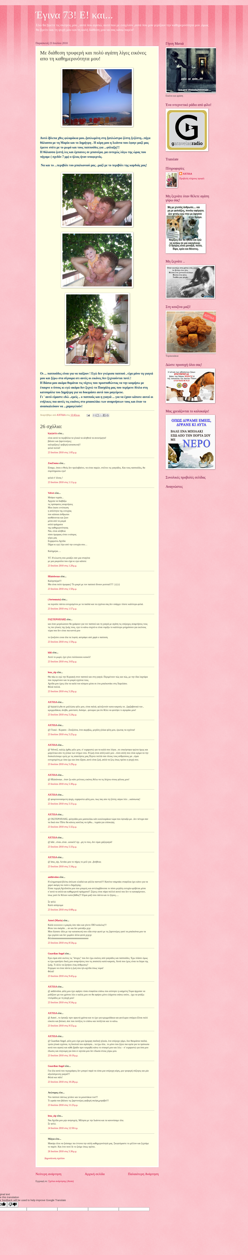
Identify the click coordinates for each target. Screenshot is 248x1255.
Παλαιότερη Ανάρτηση (143, 1174)
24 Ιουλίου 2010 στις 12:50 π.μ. (63, 1128)
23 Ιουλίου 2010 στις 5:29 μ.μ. (62, 764)
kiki (50, 652)
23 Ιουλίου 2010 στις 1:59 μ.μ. (62, 642)
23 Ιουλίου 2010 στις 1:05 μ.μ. (62, 452)
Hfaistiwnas (54, 576)
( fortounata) (54, 599)
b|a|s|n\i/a (52, 433)
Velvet (51, 493)
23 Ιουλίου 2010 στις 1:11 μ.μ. (62, 482)
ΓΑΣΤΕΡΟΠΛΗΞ (57, 619)
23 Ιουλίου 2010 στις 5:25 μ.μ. (62, 734)
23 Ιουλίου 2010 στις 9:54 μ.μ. (62, 1002)
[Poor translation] (12, 1204)
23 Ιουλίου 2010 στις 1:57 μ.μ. (62, 608)
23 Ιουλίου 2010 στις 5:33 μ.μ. (62, 846)
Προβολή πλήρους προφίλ (191, 178)
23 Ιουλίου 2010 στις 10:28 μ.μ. (63, 1082)
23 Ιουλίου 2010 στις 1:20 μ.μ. (62, 565)
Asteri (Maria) (55, 920)
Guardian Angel (56, 953)
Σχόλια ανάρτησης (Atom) (61, 1181)
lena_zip (52, 672)
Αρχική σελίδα (95, 1174)
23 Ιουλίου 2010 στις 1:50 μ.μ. (62, 589)
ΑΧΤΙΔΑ (52, 702)
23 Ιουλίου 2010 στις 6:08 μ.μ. (62, 909)
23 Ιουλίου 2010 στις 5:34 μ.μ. (62, 866)
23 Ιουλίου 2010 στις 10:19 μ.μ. (63, 1055)
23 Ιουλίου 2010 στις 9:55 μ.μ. (62, 1025)
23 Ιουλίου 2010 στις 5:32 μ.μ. (62, 827)
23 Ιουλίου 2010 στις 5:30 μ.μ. (62, 784)
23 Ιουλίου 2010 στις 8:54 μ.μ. (62, 943)
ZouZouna (53, 463)
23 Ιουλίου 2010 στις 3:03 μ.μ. (62, 661)
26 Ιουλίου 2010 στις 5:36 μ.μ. (62, 1151)
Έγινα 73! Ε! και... (74, 15)
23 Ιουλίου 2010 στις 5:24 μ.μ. (62, 714)
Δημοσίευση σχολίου (54, 1158)
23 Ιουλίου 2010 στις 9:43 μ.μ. (62, 976)
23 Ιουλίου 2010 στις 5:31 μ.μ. (62, 803)
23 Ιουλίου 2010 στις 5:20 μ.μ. (62, 691)
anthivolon (53, 877)
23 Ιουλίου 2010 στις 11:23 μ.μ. (63, 1105)
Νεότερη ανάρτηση (48, 1174)
